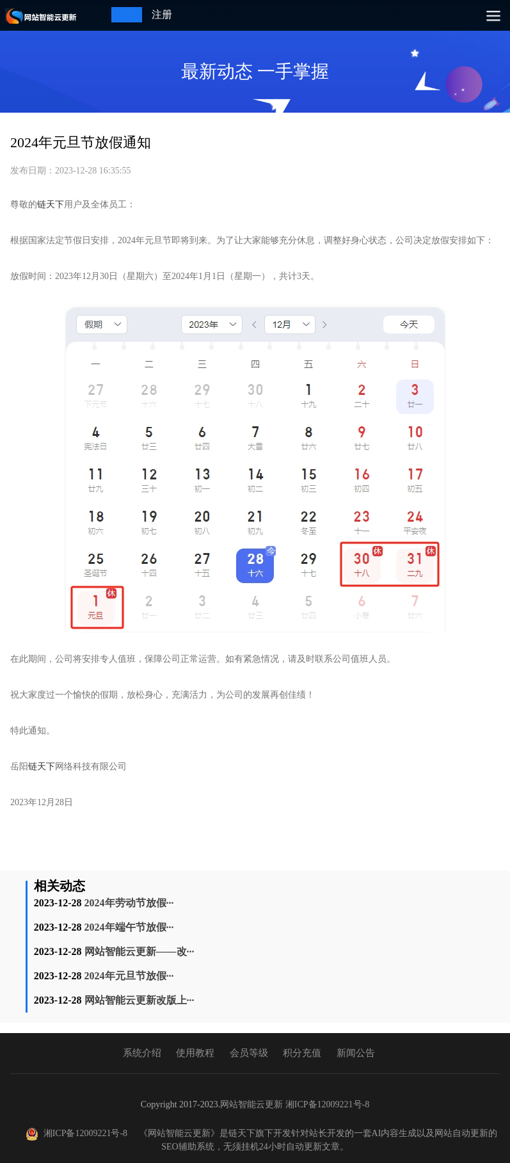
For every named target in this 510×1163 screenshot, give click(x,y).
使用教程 (195, 1053)
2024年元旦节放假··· (129, 975)
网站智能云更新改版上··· (139, 1000)
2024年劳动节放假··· (129, 902)
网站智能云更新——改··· (139, 951)
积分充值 (302, 1053)
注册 (162, 14)
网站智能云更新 (251, 1104)
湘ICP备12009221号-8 (327, 1104)
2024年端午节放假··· (129, 927)
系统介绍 (142, 1053)
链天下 (50, 204)
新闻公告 (356, 1053)
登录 (121, 14)
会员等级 (249, 1053)
